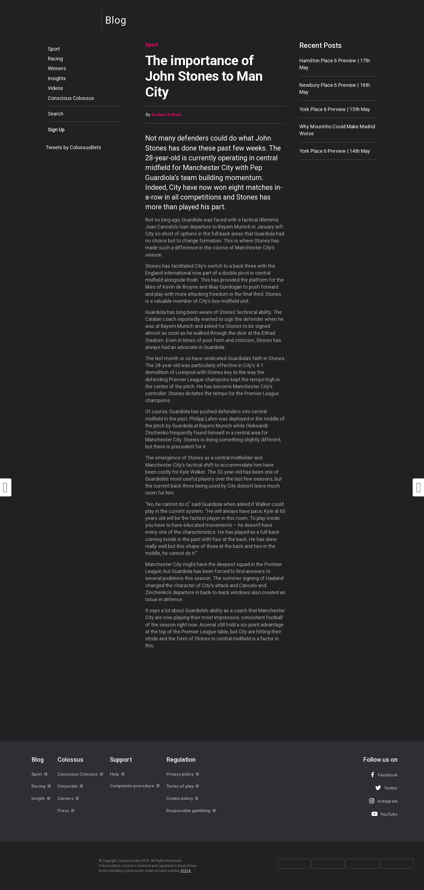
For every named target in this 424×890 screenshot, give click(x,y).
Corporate (70, 787)
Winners (57, 68)
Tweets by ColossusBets (73, 147)
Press (66, 812)
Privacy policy (182, 774)
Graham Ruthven (166, 114)
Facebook (383, 774)
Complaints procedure (135, 787)
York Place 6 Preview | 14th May (334, 151)
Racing (55, 59)
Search (55, 114)
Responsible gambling (191, 812)
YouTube (384, 814)
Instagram (383, 800)
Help (117, 774)
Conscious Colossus (71, 98)
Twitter (386, 787)
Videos (55, 88)
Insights (57, 78)
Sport (54, 49)
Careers (68, 799)
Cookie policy (182, 799)
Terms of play (182, 787)
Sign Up (56, 129)
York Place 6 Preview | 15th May (334, 109)
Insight (41, 799)
